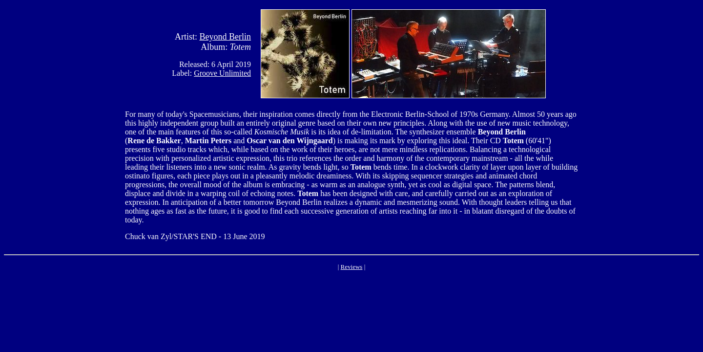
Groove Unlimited (222, 73)
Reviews (352, 266)
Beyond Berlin (225, 37)
